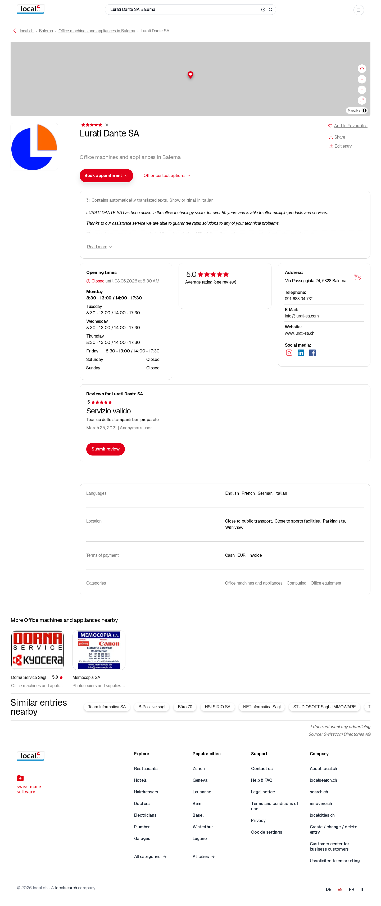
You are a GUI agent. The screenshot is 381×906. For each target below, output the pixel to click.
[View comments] (94, 125)
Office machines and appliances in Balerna (96, 31)
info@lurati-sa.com (302, 316)
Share (337, 137)
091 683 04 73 (298, 299)
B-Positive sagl (151, 707)
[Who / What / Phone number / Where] (184, 9)
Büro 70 (185, 707)
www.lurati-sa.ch (299, 333)
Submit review (106, 449)
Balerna (46, 31)
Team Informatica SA (107, 707)
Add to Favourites (351, 126)
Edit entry (340, 146)
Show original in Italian (192, 200)
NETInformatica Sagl (262, 707)
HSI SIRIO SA (217, 707)
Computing (296, 583)
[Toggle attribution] (364, 110)
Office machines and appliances (254, 583)
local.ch (27, 31)
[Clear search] (263, 9)
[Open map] (358, 277)
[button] (190, 75)
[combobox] (106, 175)
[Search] (270, 9)
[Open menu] (358, 10)
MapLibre (354, 110)
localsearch (66, 888)
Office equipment (326, 583)
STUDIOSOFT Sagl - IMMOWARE (324, 707)
